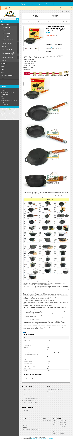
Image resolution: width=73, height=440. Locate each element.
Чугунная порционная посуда (30, 391)
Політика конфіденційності (48, 438)
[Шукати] (17, 19)
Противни (25, 410)
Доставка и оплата (5, 84)
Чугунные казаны (27, 389)
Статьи (2, 69)
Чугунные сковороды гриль (29, 396)
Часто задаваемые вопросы (7, 81)
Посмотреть (49, 4)
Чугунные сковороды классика (30, 394)
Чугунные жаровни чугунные (30, 402)
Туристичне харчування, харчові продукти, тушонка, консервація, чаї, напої (8, 53)
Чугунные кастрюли (27, 404)
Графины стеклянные (52, 394)
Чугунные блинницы (28, 400)
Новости (3, 66)
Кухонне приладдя (6, 33)
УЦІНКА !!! (4, 60)
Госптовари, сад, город (7, 43)
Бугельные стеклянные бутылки (54, 389)
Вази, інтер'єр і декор (7, 49)
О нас (2, 72)
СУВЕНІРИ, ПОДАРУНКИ (7, 57)
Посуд (3, 30)
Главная (26, 16)
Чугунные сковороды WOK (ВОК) (30, 398)
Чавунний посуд (6, 27)
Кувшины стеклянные (52, 396)
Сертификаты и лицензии (7, 75)
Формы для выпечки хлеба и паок (31, 412)
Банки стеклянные (51, 391)
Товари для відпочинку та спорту (8, 39)
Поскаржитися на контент (36, 438)
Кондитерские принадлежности (30, 415)
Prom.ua (43, 437)
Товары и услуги (5, 24)
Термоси (4, 46)
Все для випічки (5, 36)
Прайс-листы (4, 63)
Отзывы (3, 78)
